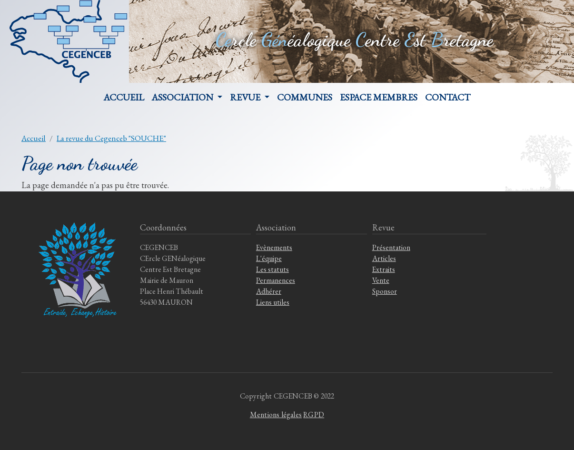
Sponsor (384, 291)
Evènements (274, 247)
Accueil (124, 97)
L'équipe (269, 258)
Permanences (275, 280)
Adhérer (268, 291)
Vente (380, 280)
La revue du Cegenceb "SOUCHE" (111, 138)
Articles (384, 258)
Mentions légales (276, 415)
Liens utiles (272, 302)
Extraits (383, 269)
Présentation (391, 247)
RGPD (313, 415)
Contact (447, 97)
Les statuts (272, 269)
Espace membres (378, 97)
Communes (304, 97)
